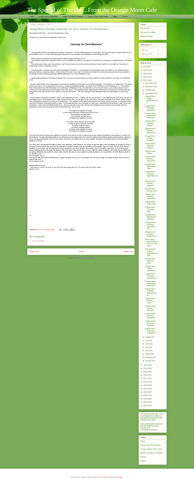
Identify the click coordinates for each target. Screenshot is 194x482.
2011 (145, 399)
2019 (145, 372)
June (147, 344)
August (148, 337)
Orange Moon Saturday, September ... (151, 196)
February (149, 357)
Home (32, 16)
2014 (145, 389)
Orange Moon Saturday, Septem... (150, 146)
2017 (145, 378)
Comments (147, 54)
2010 (145, 402)
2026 (145, 67)
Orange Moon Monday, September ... (151, 130)
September (149, 93)
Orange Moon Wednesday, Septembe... (150, 115)
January (148, 361)
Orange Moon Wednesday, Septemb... (150, 217)
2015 (145, 385)
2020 (145, 368)
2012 (145, 395)
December (149, 83)
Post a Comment (38, 241)
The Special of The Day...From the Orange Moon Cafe (92, 10)
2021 (145, 365)
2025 (145, 70)
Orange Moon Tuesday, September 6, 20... (151, 292)
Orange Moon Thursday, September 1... (151, 331)
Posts (145, 50)
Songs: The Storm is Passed (73, 16)
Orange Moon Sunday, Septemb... (150, 138)
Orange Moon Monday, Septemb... (150, 183)
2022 (145, 80)
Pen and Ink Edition (148, 32)
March (148, 354)
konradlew (103, 477)
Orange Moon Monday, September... (151, 159)
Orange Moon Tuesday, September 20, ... (151, 175)
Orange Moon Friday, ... (150, 152)
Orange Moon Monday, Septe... (150, 300)
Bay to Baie (145, 28)
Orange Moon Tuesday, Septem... (150, 123)
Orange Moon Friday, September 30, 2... (151, 99)
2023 (145, 77)
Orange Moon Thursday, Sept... (150, 209)
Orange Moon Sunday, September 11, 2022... (151, 252)
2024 (145, 74)
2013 (145, 392)
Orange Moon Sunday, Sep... (151, 190)
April (147, 351)
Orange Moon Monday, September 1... (151, 234)
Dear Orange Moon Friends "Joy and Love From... (151, 243)
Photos (124, 16)
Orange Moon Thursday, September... (151, 108)
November (149, 87)
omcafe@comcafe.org (149, 430)
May (147, 347)
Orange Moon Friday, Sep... (151, 203)
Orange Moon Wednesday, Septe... (150, 166)
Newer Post (34, 252)
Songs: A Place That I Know (98, 16)
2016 (145, 382)
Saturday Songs (147, 36)
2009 (145, 405)
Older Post (128, 252)
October (148, 90)
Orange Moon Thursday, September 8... (151, 276)
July (147, 340)
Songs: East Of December (48, 16)
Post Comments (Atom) (85, 258)
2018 (145, 375)
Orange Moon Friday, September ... (151, 268)
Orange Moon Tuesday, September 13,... (150, 225)
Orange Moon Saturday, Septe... (150, 261)
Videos (115, 16)
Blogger (120, 477)
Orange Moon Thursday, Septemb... (150, 323)
